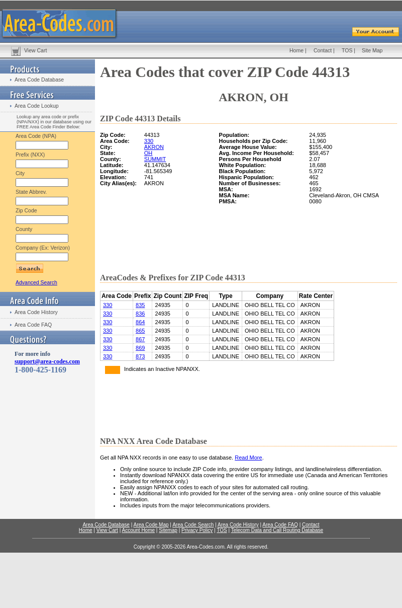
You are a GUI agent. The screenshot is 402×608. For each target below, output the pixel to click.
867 (140, 339)
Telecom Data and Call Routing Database (277, 530)
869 (140, 348)
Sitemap (168, 530)
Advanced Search (36, 282)
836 (140, 314)
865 (140, 331)
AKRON (154, 147)
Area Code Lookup (37, 106)
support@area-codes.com (47, 361)
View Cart (35, 50)
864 (140, 322)
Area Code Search (193, 524)
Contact (323, 50)
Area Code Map (150, 524)
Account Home (138, 530)
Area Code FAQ (33, 325)
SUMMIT (155, 159)
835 (140, 305)
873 (140, 356)
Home (296, 50)
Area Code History (36, 312)
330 (148, 141)
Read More (248, 457)
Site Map (372, 50)
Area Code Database (39, 80)
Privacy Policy (197, 530)
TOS (347, 50)
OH (148, 153)
